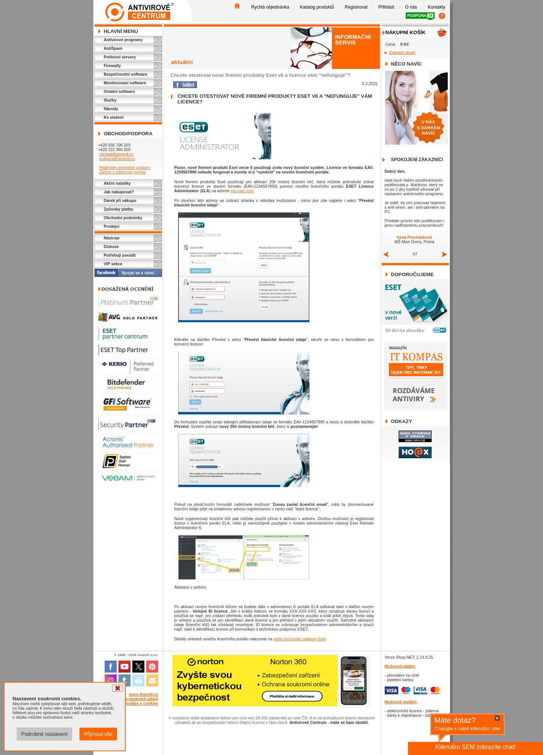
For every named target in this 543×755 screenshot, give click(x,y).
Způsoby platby (119, 209)
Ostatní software (119, 91)
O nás (411, 7)
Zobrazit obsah (402, 52)
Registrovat (356, 7)
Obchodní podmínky (123, 217)
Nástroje (112, 238)
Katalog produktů (317, 7)
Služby (110, 100)
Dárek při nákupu (120, 200)
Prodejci (112, 226)
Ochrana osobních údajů (134, 699)
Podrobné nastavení (44, 734)
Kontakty (437, 7)
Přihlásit (386, 7)
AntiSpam (113, 48)
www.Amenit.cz (143, 694)
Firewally (112, 65)
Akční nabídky (117, 183)
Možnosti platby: (400, 666)
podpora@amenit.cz (117, 158)
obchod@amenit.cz (116, 154)
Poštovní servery (120, 57)
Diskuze (111, 246)
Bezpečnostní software (125, 74)
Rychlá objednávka (270, 7)
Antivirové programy (123, 39)
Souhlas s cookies (140, 703)
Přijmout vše (98, 734)
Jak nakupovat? (119, 192)
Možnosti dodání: (401, 702)
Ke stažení (114, 117)
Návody (111, 108)
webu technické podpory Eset (299, 639)
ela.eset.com (242, 190)
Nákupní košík (406, 32)
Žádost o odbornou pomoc (122, 172)
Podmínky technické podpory (124, 167)
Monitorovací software (125, 83)
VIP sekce (113, 264)
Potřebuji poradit (120, 255)
